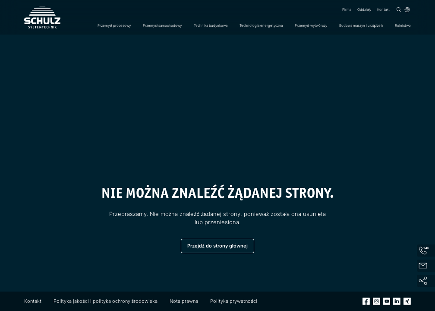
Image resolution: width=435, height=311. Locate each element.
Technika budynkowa (210, 25)
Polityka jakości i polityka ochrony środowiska (106, 301)
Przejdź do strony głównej (217, 246)
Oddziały (364, 9)
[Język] (407, 9)
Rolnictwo (403, 25)
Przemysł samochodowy (162, 25)
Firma (346, 9)
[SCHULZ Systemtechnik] (42, 17)
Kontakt (383, 9)
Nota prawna (184, 301)
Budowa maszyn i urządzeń (361, 25)
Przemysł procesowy (114, 25)
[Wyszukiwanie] (399, 9)
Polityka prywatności (233, 301)
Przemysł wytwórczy (311, 25)
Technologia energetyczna (261, 25)
